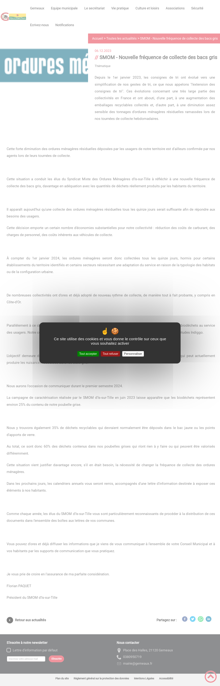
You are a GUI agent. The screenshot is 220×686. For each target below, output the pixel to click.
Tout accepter (88, 353)
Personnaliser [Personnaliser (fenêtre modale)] (133, 353)
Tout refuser (110, 353)
